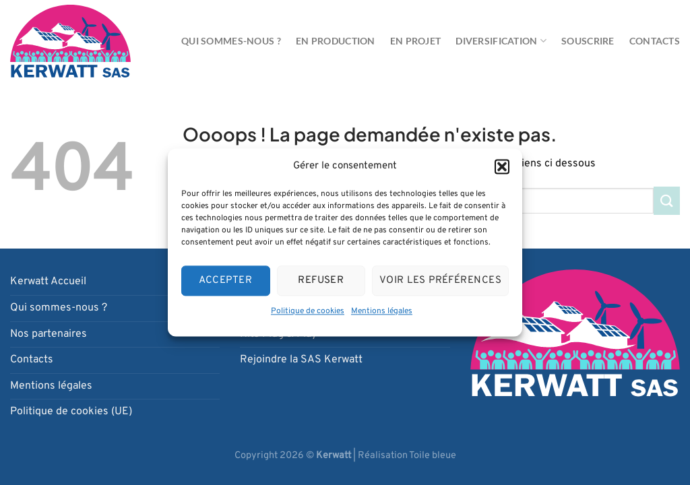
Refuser (321, 280)
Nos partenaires (48, 334)
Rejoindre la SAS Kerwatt (301, 359)
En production (335, 40)
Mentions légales (381, 311)
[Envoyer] (667, 200)
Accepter (225, 280)
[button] (502, 166)
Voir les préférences (440, 280)
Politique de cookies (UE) (71, 411)
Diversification (501, 40)
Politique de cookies (307, 311)
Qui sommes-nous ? (231, 40)
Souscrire (588, 40)
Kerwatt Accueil (48, 281)
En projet (415, 40)
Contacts (654, 40)
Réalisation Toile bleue (407, 455)
